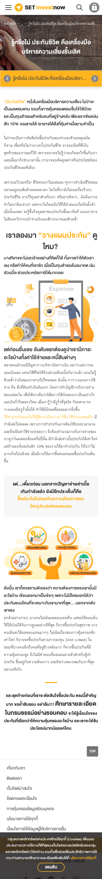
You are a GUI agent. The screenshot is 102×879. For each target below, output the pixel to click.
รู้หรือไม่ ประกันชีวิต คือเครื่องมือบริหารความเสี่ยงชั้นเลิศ (57, 78)
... (22, 24)
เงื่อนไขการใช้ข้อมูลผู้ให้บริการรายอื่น (36, 828)
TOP (92, 751)
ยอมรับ (51, 867)
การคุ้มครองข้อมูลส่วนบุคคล (30, 808)
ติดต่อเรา (14, 778)
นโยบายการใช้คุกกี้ (22, 818)
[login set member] (93, 7)
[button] (79, 7)
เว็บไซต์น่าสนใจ (19, 788)
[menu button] (8, 7)
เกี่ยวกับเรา (16, 768)
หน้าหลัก (10, 24)
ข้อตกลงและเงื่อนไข (22, 798)
